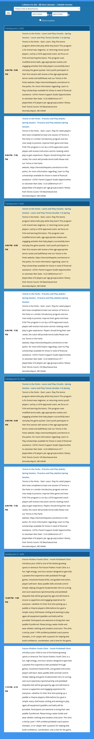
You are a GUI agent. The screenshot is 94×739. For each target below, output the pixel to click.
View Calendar (48, 4)
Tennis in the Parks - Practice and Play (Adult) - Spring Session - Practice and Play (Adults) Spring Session (45, 122)
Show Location (48, 20)
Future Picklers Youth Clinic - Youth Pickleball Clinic (46, 559)
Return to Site (30, 4)
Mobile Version (65, 4)
